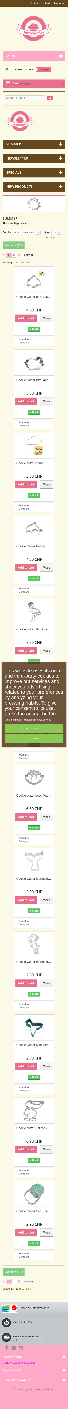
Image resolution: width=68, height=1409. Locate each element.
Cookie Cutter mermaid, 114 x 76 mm (34, 962)
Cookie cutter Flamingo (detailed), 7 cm (34, 629)
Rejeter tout (34, 729)
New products (19, 186)
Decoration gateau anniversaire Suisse (34, 1389)
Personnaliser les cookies (37, 719)
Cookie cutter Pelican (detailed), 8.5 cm (34, 1128)
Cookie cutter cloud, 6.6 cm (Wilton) (34, 463)
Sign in (47, 3)
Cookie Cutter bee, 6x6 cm (34, 297)
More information (14, 719)
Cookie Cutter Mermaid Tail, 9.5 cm (34, 878)
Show (47, 232)
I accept (34, 739)
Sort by (7, 232)
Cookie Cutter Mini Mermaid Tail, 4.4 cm (34, 1045)
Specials (13, 172)
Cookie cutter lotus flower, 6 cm (34, 795)
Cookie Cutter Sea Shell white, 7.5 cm (34, 1211)
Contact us (59, 3)
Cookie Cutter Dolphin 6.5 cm (34, 546)
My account (12, 1370)
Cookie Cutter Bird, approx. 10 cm (34, 380)
